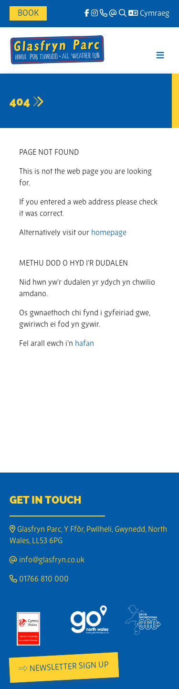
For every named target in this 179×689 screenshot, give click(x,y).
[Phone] (103, 14)
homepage (108, 233)
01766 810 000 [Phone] (39, 579)
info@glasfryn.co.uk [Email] (47, 560)
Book (28, 14)
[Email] (113, 14)
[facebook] (86, 14)
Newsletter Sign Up (64, 667)
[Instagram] (94, 14)
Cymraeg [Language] (148, 14)
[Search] (122, 14)
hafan (84, 344)
